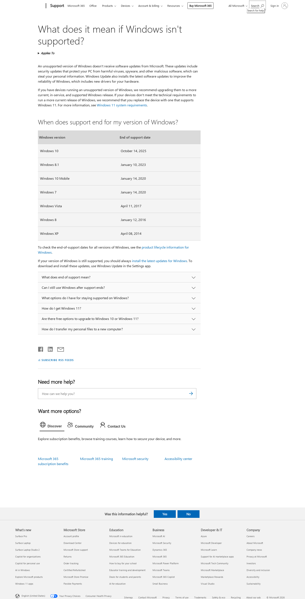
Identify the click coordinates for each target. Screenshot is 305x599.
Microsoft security (135, 458)
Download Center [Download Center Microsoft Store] (73, 543)
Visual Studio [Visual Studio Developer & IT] (207, 583)
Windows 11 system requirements (122, 105)
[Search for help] (257, 5)
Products (107, 5)
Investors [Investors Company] (251, 563)
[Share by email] (58, 348)
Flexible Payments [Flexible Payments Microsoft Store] (73, 583)
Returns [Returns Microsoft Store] (68, 556)
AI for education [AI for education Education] (117, 583)
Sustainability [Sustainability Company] (254, 583)
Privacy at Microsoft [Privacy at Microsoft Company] (257, 556)
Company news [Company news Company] (254, 549)
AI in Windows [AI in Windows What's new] (22, 570)
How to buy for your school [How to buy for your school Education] (123, 563)
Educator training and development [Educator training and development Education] (127, 570)
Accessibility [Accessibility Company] (253, 576)
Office (93, 5)
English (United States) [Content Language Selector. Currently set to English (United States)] (33, 595)
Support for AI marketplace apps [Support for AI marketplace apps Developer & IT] (217, 556)
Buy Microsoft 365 (200, 5)
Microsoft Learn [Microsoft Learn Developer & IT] (209, 549)
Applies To (47, 53)
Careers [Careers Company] (251, 536)
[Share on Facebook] (41, 348)
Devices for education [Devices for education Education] (120, 543)
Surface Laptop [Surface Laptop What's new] (22, 543)
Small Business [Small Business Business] (160, 583)
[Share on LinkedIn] (48, 348)
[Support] (56, 6)
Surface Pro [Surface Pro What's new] (21, 536)
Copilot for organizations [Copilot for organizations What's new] (28, 556)
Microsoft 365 (76, 5)
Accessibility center (178, 458)
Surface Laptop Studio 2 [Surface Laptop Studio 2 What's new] (27, 549)
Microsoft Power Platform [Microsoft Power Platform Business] (165, 563)
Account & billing (148, 5)
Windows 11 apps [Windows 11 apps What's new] (24, 583)
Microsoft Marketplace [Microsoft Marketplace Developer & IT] (212, 570)
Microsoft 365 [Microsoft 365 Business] (159, 556)
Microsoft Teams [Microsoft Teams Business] (161, 570)
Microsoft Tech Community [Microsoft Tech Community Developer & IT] (214, 563)
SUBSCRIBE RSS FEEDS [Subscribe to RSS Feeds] (58, 360)
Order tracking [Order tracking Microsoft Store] (71, 563)
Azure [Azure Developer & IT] (204, 536)
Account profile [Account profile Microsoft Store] (71, 536)
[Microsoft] (29, 6)
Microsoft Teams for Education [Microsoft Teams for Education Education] (125, 549)
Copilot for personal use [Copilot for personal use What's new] (27, 563)
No (188, 514)
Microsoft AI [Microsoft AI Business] (158, 536)
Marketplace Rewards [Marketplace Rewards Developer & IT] (212, 576)
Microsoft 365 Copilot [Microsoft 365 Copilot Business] (163, 576)
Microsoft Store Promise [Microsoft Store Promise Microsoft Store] (76, 576)
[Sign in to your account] (279, 6)
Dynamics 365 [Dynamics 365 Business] (159, 549)
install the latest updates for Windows (159, 261)
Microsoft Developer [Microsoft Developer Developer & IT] (211, 543)
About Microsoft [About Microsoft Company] (255, 543)
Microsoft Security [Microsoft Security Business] (161, 543)
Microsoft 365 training (96, 458)
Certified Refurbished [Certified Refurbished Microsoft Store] (74, 570)
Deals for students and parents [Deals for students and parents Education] (125, 576)
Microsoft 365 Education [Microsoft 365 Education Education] (121, 556)
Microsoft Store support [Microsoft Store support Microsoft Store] (76, 549)
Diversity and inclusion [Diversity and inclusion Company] (258, 570)
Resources (173, 5)
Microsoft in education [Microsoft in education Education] (120, 536)
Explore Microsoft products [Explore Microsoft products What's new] (29, 576)
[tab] (52, 425)
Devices (125, 5)
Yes (164, 514)
